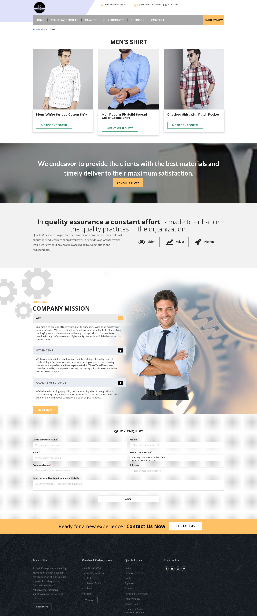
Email (36, 452)
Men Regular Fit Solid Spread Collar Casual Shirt (124, 116)
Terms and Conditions (136, 593)
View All (89, 600)
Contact (157, 19)
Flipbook (137, 19)
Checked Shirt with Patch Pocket (193, 114)
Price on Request (54, 125)
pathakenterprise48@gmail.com (158, 4)
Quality (91, 19)
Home (40, 19)
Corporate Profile (64, 19)
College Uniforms (91, 567)
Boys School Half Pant (177, 460)
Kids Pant (87, 588)
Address (134, 465)
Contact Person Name (45, 439)
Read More (45, 410)
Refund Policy (132, 603)
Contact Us (130, 588)
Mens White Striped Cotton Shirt (61, 114)
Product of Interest (140, 452)
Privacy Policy (132, 598)
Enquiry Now (214, 20)
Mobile (133, 439)
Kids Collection (90, 577)
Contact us (185, 526)
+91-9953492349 (115, 4)
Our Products (113, 19)
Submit (129, 498)
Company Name (41, 465)
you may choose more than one (177, 457)
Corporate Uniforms (93, 572)
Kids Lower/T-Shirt (92, 583)
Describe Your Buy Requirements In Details (56, 478)
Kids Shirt (87, 593)
